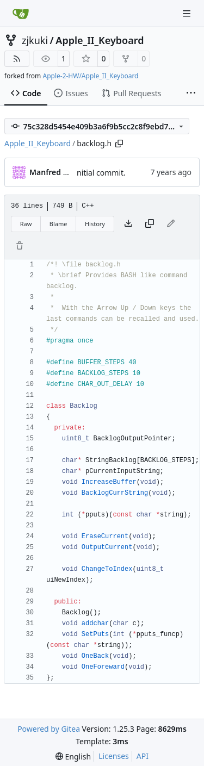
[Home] (20, 13)
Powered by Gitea (48, 729)
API (143, 756)
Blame (58, 224)
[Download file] (128, 224)
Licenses (113, 756)
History (95, 224)
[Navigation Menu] (188, 13)
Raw (26, 224)
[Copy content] (149, 224)
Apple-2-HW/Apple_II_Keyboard (90, 75)
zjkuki (35, 40)
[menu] (73, 756)
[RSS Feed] (16, 59)
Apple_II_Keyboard (99, 40)
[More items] (191, 93)
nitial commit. (101, 172)
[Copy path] (119, 143)
